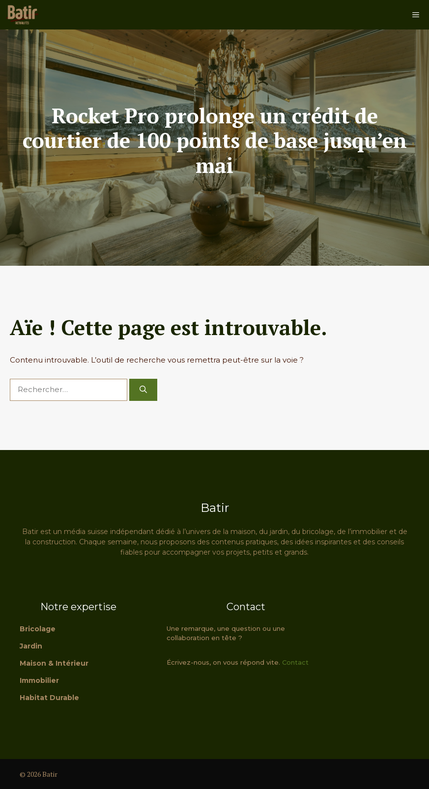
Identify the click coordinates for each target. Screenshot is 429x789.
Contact (295, 662)
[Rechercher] (143, 390)
